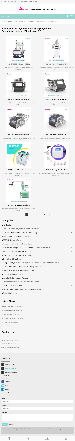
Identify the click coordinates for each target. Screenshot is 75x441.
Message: (5, 412)
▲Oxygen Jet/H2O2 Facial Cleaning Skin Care (17, 270)
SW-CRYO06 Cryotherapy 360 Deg (19, 64)
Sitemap (58, 429)
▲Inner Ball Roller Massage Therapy (14, 278)
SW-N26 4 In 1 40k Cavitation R (56, 64)
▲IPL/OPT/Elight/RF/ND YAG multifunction (17, 236)
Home (3, 21)
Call (28, 438)
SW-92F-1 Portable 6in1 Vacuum (18, 99)
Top (65, 438)
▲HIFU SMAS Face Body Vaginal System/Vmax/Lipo (20, 229)
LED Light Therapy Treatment (10, 322)
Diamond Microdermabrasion (10, 314)
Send (4, 424)
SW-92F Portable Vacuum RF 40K (56, 99)
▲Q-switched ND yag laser (11, 259)
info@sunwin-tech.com (29, 2)
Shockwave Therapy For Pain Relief (12, 318)
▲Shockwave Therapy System (12, 274)
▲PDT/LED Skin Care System (11, 240)
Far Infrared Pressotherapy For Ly (11, 310)
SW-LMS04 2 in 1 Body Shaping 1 (18, 205)
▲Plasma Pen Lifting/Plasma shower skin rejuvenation (21, 267)
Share (9, 438)
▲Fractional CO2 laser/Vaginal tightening (16, 255)
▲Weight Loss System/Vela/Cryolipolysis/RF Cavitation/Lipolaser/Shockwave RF (30, 263)
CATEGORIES (7, 16)
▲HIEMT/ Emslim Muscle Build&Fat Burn (16, 251)
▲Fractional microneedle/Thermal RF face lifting (19, 233)
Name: (4, 398)
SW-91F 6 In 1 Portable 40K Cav (56, 134)
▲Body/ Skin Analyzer (9, 293)
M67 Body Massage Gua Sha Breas (56, 170)
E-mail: (4, 405)
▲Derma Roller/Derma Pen (11, 285)
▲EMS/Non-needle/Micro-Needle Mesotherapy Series (21, 289)
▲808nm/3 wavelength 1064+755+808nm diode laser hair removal (25, 248)
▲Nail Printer (6, 225)
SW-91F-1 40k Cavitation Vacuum (18, 134)
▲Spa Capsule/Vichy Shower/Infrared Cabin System (20, 282)
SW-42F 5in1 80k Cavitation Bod (18, 170)
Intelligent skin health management (12, 306)
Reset (11, 424)
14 (44, 214)
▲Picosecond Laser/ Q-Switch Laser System (17, 244)
